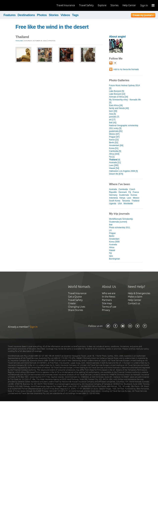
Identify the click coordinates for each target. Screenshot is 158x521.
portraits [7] (114, 117)
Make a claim (135, 296)
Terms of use (109, 306)
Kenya (122, 198)
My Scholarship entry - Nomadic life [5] (125, 101)
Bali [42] (112, 122)
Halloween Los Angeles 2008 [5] (123, 171)
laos (111, 256)
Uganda (112, 203)
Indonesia (113, 198)
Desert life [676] (116, 174)
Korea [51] (113, 148)
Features (10, 15)
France (136, 192)
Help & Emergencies (139, 293)
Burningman (114, 259)
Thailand (19, 41)
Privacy (106, 310)
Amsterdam (114, 239)
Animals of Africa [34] (118, 97)
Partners (107, 300)
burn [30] (113, 111)
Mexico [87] (114, 134)
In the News (108, 296)
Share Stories (75, 310)
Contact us (134, 303)
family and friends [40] (119, 108)
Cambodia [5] (115, 151)
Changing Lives (76, 306)
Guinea (134, 195)
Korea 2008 (114, 242)
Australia (113, 189)
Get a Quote (75, 296)
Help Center (129, 5)
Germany (113, 195)
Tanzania (126, 201)
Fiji (129, 192)
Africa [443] (114, 154)
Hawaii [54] (114, 168)
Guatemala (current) (118, 222)
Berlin (111, 236)
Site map (107, 303)
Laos (129, 198)
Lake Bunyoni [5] (116, 91)
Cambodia (123, 189)
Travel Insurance (66, 5)
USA (120, 203)
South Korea (114, 201)
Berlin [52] (113, 142)
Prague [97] (114, 137)
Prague (112, 233)
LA (110, 230)
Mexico (136, 198)
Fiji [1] (112, 157)
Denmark (123, 192)
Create (72, 303)
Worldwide (128, 203)
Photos (42, 15)
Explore (102, 5)
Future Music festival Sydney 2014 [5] (124, 86)
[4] (114, 159)
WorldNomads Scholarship (121, 219)
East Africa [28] (116, 105)
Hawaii (112, 250)
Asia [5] (112, 114)
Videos (65, 15)
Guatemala (124, 195)
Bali (111, 224)
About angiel (117, 36)
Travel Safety (86, 5)
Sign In (144, 5)
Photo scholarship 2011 (119, 227)
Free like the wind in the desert (52, 27)
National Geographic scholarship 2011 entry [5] (123, 126)
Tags (75, 15)
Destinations (26, 15)
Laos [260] (114, 165)
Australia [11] (115, 162)
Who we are (108, 293)
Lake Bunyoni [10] (117, 94)
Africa (111, 247)
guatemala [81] (116, 131)
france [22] (114, 140)
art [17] (112, 119)
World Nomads (17, 5)
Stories (114, 5)
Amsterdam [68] (116, 145)
